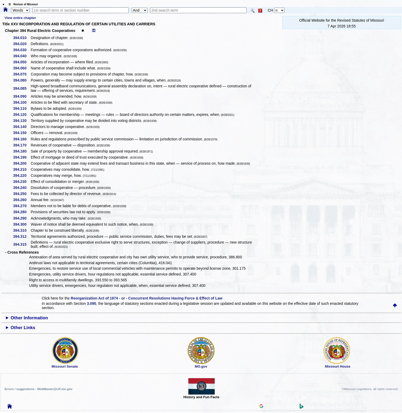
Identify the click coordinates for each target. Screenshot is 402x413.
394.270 (21, 206)
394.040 (21, 56)
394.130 (21, 120)
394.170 (21, 145)
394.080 (21, 80)
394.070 (21, 74)
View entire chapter (20, 18)
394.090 (21, 96)
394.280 (21, 212)
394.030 (21, 50)
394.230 (21, 181)
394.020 (21, 44)
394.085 (21, 88)
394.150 (21, 133)
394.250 (21, 194)
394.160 (21, 139)
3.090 (91, 303)
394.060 (21, 68)
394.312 (21, 236)
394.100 (21, 102)
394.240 (21, 188)
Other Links (23, 327)
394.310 (21, 230)
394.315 (21, 244)
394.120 (21, 114)
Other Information (29, 317)
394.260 (21, 200)
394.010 (21, 38)
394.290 (21, 218)
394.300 (21, 224)
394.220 (21, 175)
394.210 (21, 169)
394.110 (21, 108)
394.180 (21, 151)
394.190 (21, 157)
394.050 (21, 62)
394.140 (21, 127)
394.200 (21, 163)
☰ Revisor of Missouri (22, 4)
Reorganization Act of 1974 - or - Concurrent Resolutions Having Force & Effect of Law (146, 298)
